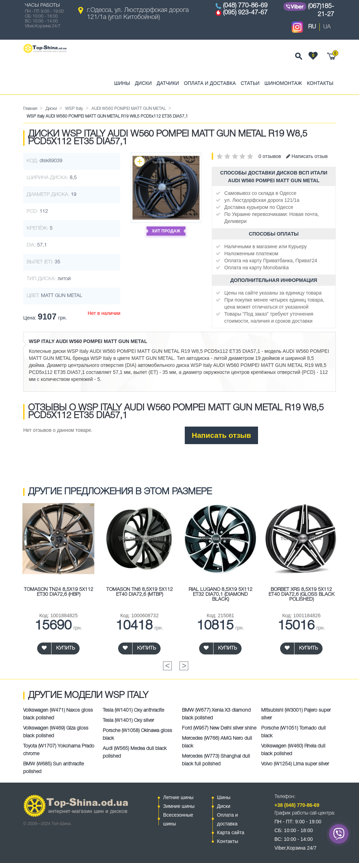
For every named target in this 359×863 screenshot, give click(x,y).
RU (312, 27)
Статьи (250, 83)
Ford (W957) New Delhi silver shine (219, 728)
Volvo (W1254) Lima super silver (295, 764)
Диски (143, 83)
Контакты (320, 83)
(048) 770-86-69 (245, 5)
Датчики (168, 83)
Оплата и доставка (210, 83)
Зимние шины (179, 806)
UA (327, 27)
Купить (65, 648)
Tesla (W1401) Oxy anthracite (133, 710)
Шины (122, 83)
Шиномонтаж (283, 83)
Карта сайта (230, 832)
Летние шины (178, 797)
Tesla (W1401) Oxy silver (128, 720)
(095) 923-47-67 (245, 12)
